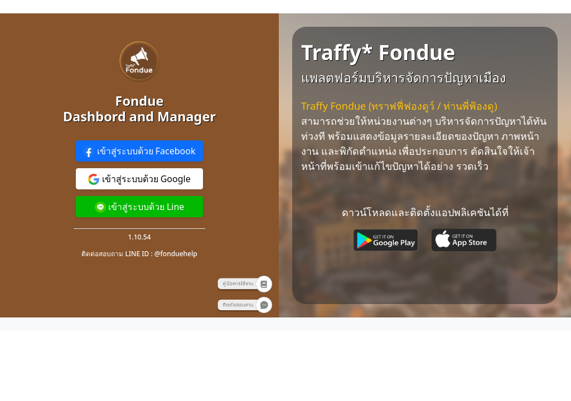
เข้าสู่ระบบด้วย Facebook (139, 151)
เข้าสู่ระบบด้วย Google (139, 179)
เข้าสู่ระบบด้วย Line (140, 206)
